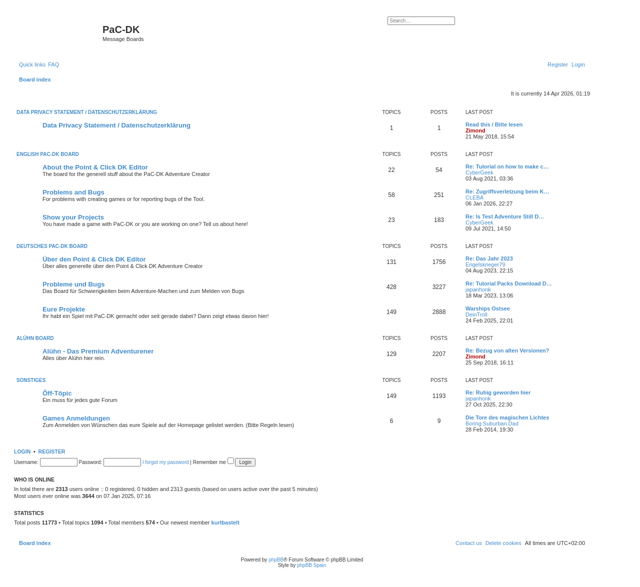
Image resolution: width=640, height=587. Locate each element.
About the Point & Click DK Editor (95, 167)
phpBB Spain (311, 565)
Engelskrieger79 (486, 265)
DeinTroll (477, 315)
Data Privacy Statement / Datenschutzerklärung (86, 112)
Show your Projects (73, 217)
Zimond (476, 131)
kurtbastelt (226, 523)
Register (52, 451)
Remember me (213, 462)
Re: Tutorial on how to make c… (507, 167)
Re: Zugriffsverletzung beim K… (507, 191)
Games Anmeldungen (76, 418)
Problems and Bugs (73, 192)
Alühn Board (35, 338)
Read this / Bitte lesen (494, 125)
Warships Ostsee (488, 309)
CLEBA (475, 197)
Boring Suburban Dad (492, 423)
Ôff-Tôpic (57, 393)
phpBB (276, 559)
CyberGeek (480, 173)
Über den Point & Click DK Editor (94, 259)
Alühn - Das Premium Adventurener (98, 351)
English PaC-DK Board (47, 154)
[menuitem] (53, 64)
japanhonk (478, 289)
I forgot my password (165, 462)
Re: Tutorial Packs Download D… (509, 283)
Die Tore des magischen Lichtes (507, 417)
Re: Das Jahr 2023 (489, 259)
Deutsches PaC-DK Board (52, 246)
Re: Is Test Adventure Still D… (505, 217)
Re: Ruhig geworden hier (498, 393)
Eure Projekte (63, 309)
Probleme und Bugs (73, 284)
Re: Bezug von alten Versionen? (507, 351)
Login (22, 451)
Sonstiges (31, 380)
